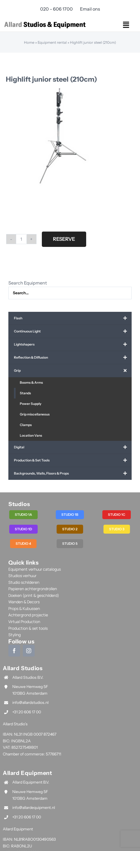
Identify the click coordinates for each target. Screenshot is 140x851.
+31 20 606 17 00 (26, 711)
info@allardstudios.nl (30, 702)
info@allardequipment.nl (33, 807)
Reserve (64, 239)
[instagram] (29, 651)
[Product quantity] (21, 239)
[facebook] (14, 651)
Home (29, 42)
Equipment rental (52, 42)
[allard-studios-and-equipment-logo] (45, 22)
